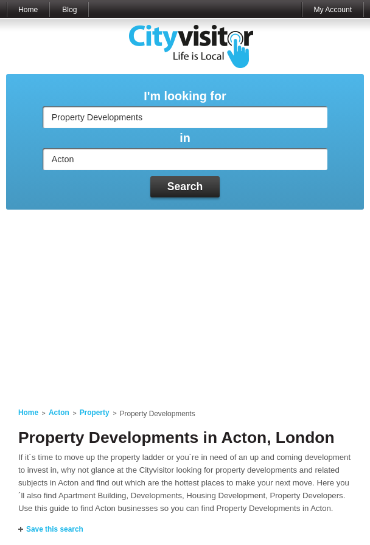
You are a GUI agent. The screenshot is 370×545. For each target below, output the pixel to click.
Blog (69, 9)
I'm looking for (185, 96)
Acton (59, 412)
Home (28, 9)
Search (185, 186)
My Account (332, 9)
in (185, 138)
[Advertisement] (185, 301)
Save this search (54, 529)
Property (95, 412)
